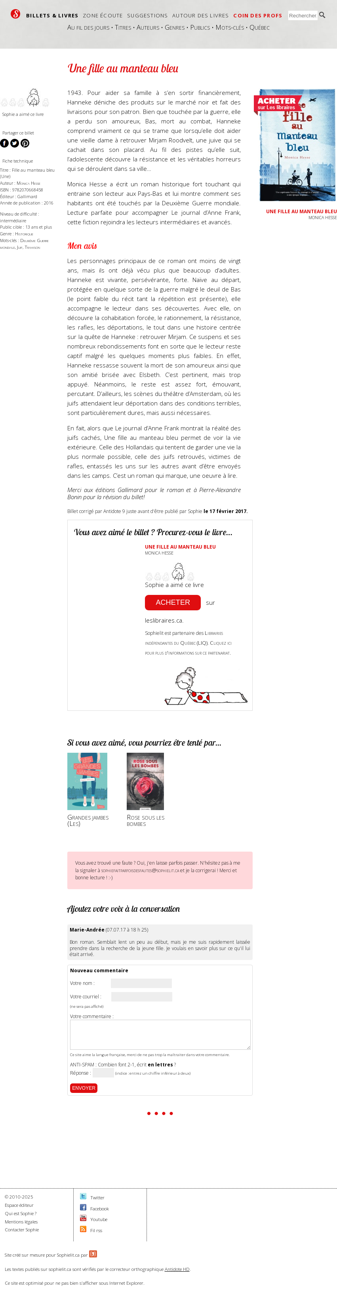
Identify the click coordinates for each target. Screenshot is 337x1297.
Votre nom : (82, 983)
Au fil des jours (88, 27)
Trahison (32, 247)
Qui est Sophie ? (20, 1213)
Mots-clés (229, 27)
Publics (200, 27)
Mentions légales (21, 1222)
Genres (175, 27)
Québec (259, 27)
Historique (24, 234)
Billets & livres (52, 15)
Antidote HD (177, 1269)
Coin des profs (257, 15)
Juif (20, 247)
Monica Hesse (28, 183)
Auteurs (148, 27)
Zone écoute (103, 15)
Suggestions (147, 15)
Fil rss (96, 1230)
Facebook (99, 1209)
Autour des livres (200, 15)
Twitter (97, 1197)
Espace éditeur (19, 1205)
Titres (123, 27)
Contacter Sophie (22, 1230)
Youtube (98, 1219)
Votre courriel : (85, 997)
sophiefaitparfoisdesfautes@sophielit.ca (140, 870)
